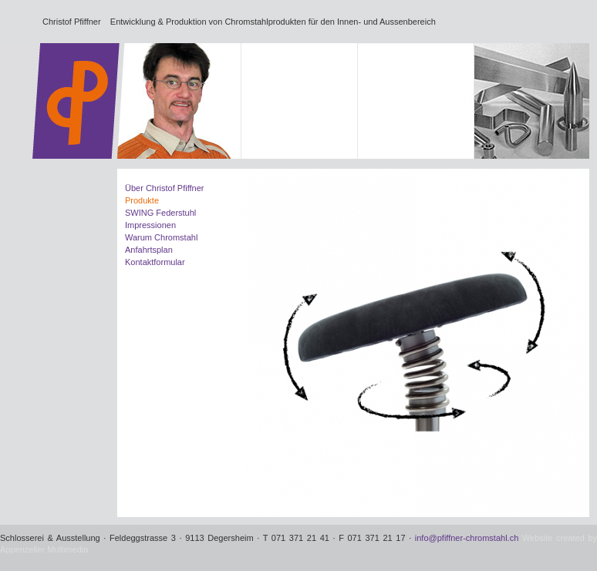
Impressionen (150, 225)
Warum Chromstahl (161, 237)
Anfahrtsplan (149, 249)
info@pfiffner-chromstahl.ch (466, 537)
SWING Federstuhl (160, 212)
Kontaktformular (155, 262)
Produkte (142, 200)
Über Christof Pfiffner (164, 188)
